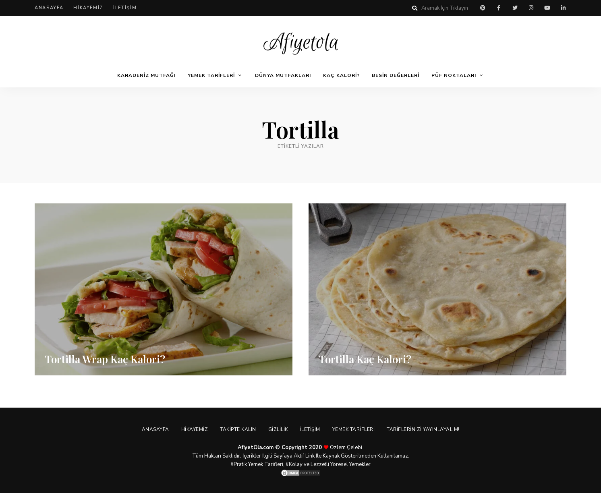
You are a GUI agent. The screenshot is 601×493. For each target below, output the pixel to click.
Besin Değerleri (395, 75)
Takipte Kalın (238, 429)
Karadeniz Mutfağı (146, 75)
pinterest (483, 8)
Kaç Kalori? (341, 75)
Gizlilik (278, 429)
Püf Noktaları (453, 75)
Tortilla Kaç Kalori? (365, 359)
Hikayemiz (88, 8)
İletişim (125, 8)
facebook (499, 8)
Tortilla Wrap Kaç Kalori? (105, 359)
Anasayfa (49, 8)
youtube (547, 8)
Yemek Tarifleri (211, 75)
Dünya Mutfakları (283, 75)
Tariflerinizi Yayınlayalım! (423, 429)
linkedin (563, 8)
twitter (515, 8)
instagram (531, 8)
